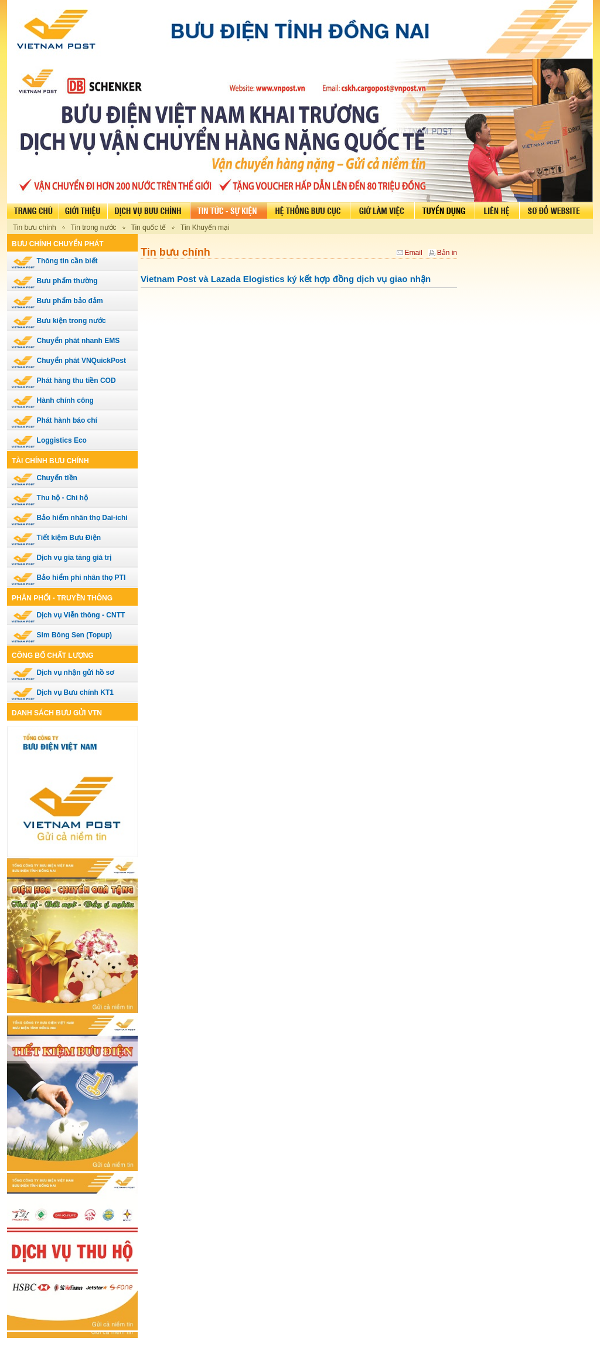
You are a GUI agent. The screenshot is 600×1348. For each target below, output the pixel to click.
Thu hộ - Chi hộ (49, 498)
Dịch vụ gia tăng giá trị (61, 558)
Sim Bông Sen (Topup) (61, 635)
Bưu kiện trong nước (58, 321)
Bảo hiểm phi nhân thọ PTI (68, 577)
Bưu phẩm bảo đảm (57, 301)
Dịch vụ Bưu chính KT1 (62, 692)
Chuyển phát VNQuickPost (68, 360)
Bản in (447, 253)
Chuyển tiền (44, 478)
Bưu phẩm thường (54, 281)
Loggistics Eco (49, 440)
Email (413, 253)
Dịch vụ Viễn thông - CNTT (68, 615)
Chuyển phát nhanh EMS (65, 341)
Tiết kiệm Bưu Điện (56, 538)
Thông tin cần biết (54, 261)
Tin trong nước (94, 227)
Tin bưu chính (34, 227)
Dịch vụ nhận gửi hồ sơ (62, 672)
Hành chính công (52, 400)
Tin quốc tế (148, 227)
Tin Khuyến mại (205, 227)
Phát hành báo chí (54, 420)
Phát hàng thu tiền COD (63, 380)
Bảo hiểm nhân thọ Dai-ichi (69, 518)
